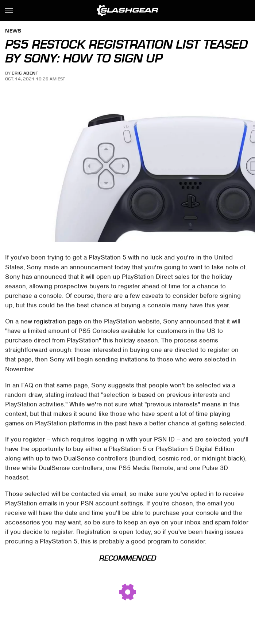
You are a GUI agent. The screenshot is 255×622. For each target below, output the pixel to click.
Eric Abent (25, 73)
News (13, 31)
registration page (58, 321)
